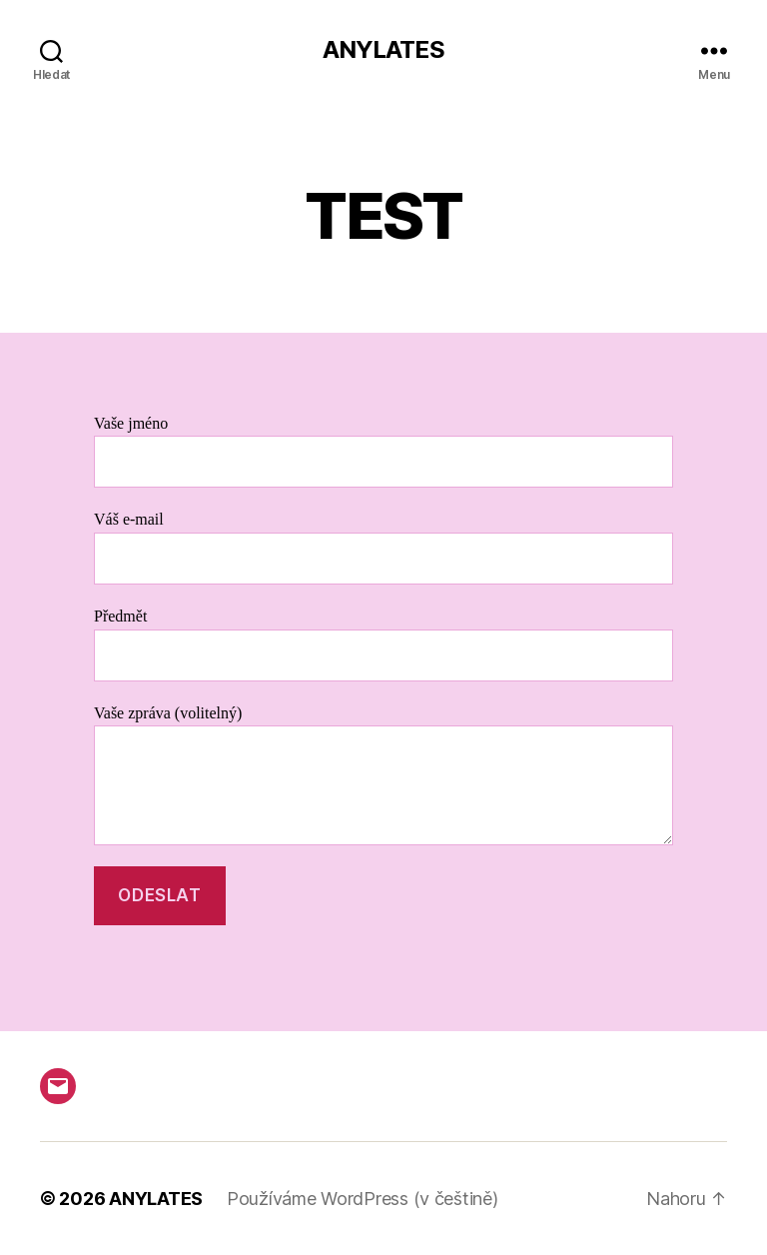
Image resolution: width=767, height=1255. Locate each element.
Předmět (383, 644)
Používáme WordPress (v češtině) (362, 1198)
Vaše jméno (383, 451)
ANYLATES (383, 50)
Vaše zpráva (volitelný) (383, 774)
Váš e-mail (383, 547)
